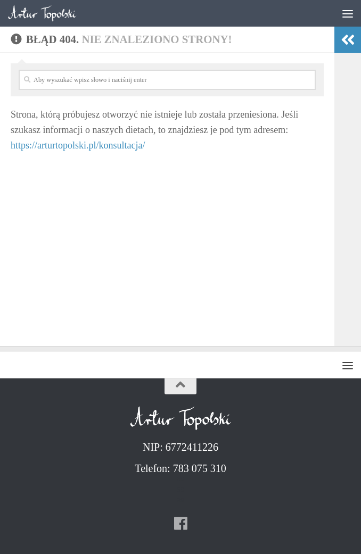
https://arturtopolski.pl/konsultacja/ (78, 145)
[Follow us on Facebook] (180, 523)
